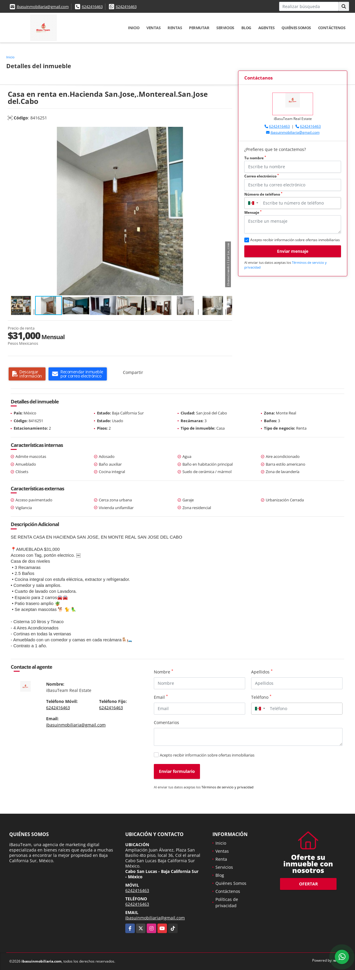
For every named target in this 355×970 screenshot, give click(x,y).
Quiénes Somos (296, 27)
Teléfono (261, 697)
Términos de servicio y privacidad (227, 787)
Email (161, 697)
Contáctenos (331, 27)
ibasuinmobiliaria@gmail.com (43, 6)
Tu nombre (255, 157)
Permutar (199, 27)
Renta (221, 859)
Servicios (225, 27)
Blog (246, 27)
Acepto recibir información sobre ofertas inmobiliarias (207, 755)
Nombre (163, 672)
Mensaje (253, 212)
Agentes (266, 27)
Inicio (133, 27)
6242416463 (92, 6)
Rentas (175, 27)
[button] (227, 132)
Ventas (153, 27)
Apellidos (262, 672)
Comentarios (166, 722)
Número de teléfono (263, 194)
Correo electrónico (261, 176)
